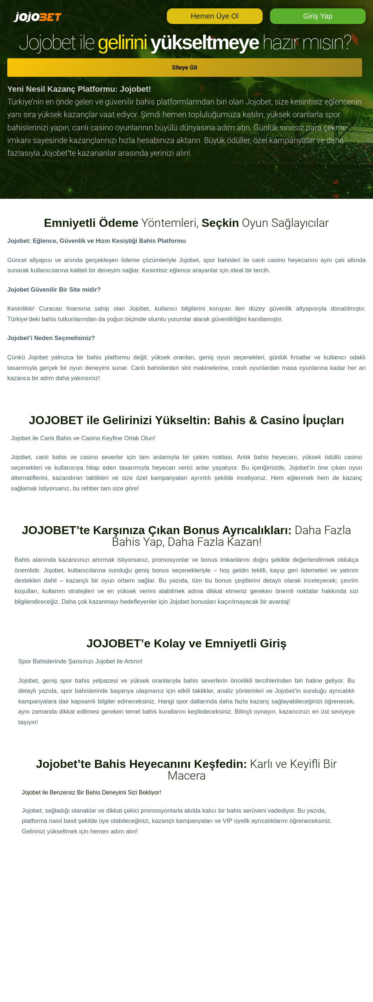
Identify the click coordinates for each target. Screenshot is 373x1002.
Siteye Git (184, 67)
